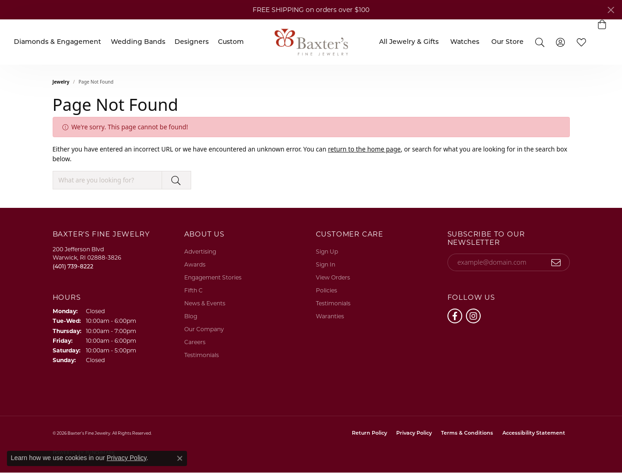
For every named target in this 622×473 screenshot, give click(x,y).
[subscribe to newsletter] (556, 262)
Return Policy (369, 433)
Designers (192, 42)
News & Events (204, 303)
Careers (194, 342)
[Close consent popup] (179, 458)
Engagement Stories (213, 277)
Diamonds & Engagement (57, 42)
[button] (539, 41)
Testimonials (201, 355)
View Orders (333, 277)
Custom (231, 42)
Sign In (325, 264)
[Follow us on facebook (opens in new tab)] (454, 316)
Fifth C (193, 290)
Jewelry (61, 82)
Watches (464, 42)
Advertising (200, 251)
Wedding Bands (138, 42)
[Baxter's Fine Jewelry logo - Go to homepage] (311, 41)
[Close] (610, 10)
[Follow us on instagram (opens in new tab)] (473, 316)
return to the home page (364, 149)
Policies (326, 290)
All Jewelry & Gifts (409, 42)
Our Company (204, 329)
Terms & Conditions (467, 433)
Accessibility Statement (533, 433)
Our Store (507, 42)
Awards (194, 264)
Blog (190, 316)
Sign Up (327, 251)
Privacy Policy (414, 433)
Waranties (330, 316)
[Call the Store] (73, 266)
